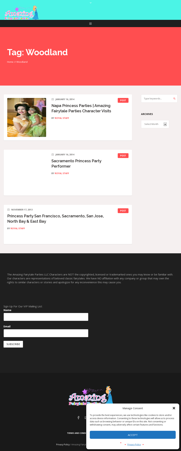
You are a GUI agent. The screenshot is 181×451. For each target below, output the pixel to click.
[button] (174, 408)
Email (7, 326)
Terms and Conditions (80, 433)
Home (10, 61)
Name (7, 310)
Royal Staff (62, 118)
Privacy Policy (134, 444)
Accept (133, 435)
